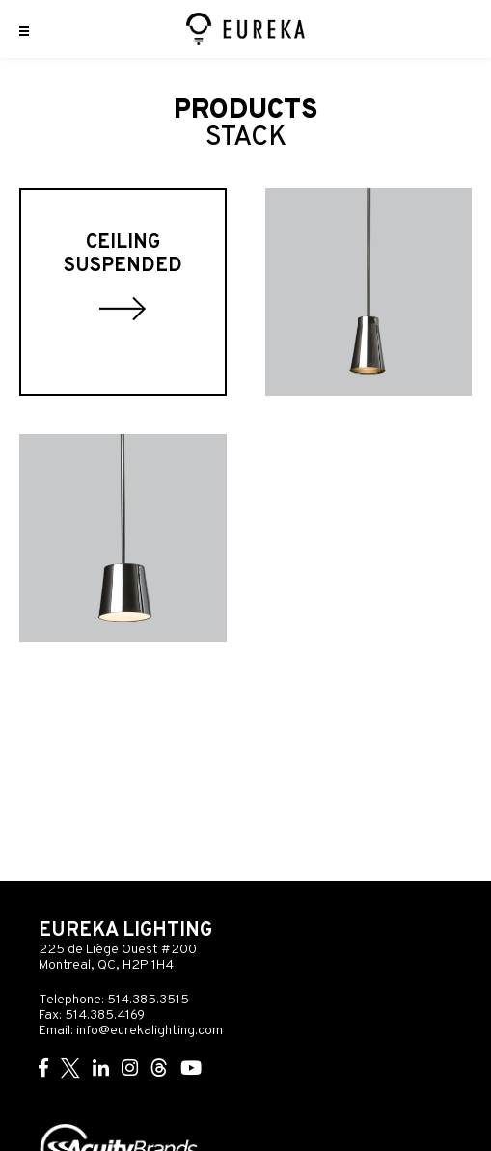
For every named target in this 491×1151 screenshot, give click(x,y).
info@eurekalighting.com (149, 1031)
